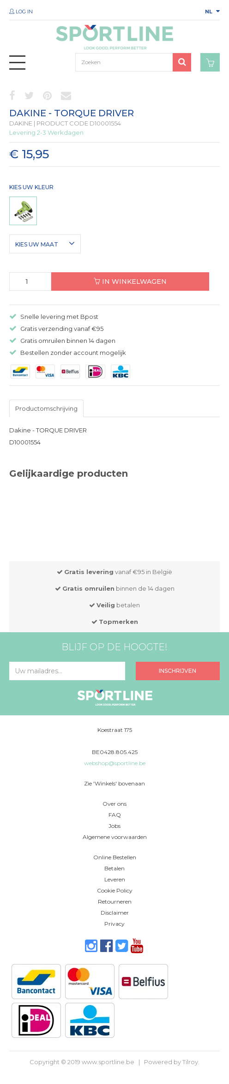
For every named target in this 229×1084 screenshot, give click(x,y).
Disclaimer (115, 912)
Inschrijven (177, 670)
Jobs (114, 825)
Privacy (114, 923)
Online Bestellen (114, 857)
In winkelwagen (130, 281)
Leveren (114, 879)
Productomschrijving (46, 408)
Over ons (114, 803)
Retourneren (115, 901)
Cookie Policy (115, 890)
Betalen (114, 868)
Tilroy (190, 1062)
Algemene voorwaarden (115, 836)
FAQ (114, 814)
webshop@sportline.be (114, 763)
